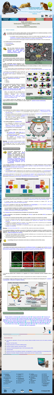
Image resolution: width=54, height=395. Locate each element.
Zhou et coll (32, 195)
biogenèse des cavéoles (44, 110)
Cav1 (20, 220)
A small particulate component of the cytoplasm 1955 (41, 69)
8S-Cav (44, 214)
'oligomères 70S (25, 115)
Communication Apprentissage (31, 19)
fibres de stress (48, 247)
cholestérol (18, 111)
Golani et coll (43, 98)
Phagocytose (44, 322)
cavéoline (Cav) (39, 113)
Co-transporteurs (40, 323)
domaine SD (13, 220)
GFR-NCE (15, 322)
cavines (13, 116)
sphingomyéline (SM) (41, 173)
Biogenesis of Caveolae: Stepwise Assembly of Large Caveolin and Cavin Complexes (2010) (24, 352)
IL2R (10, 322)
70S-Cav (30, 214)
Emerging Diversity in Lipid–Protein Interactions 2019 (38, 199)
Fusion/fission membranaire (24, 319)
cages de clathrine (13, 64)
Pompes (34, 323)
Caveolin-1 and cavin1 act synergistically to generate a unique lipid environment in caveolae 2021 (31, 165)
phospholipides (34, 204)
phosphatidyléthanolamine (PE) (27, 175)
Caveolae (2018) (9, 349)
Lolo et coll (32, 309)
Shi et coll (32, 270)
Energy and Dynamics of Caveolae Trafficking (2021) (16, 344)
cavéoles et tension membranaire (37, 100)
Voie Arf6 (6, 322)
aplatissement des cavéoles (12, 78)
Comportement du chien (14, 19)
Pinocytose (28, 322)
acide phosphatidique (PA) (9, 175)
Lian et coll (41, 150)
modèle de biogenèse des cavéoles (14, 232)
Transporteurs (22, 323)
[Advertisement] (10, 362)
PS (21, 173)
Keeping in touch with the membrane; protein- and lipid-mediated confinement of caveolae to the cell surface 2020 (27, 249)
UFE (24, 322)
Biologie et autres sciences (39, 19)
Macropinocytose (36, 322)
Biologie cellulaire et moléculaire (11, 316)
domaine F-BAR (21, 136)
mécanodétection (9, 43)
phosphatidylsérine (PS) (45, 111)
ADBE (20, 322)
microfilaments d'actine (30, 247)
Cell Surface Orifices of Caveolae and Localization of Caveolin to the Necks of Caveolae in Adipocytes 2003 (31, 38)
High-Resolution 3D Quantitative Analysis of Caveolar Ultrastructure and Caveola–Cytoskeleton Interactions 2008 (24, 248)
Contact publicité (40, 361)
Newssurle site (49, 4)
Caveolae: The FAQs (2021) (11, 343)
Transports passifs (22, 318)
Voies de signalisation (30, 325)
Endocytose (33, 319)
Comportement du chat (23, 19)
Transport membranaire (37, 316)
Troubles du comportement (48, 19)
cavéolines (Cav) (18, 121)
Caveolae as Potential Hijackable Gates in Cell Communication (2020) (19, 348)
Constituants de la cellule (25, 316)
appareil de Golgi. (7, 215)
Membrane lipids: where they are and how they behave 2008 (26, 176)
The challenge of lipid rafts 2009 (22, 223)
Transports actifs (31, 318)
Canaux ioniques (14, 323)
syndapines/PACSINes (12, 135)
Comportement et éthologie (6, 19)
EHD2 (20, 132)
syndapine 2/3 (22, 135)
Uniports (29, 323)
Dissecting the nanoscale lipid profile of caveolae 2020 (13, 166)
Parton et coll (46, 150)
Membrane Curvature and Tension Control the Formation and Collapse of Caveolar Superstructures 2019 (14, 88)
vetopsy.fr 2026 (45, 390)
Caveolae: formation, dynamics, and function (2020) (15, 50)
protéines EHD (12, 132)
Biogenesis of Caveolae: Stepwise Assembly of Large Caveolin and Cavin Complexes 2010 (15, 126)
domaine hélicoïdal (12, 228)
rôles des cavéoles (38, 209)
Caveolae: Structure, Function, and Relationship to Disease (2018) (15, 52)
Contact (49, 331)
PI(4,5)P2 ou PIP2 (8, 112)
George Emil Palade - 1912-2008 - (23, 69)
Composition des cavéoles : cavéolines (13, 313)
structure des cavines (27, 205)
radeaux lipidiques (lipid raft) (8, 72)
